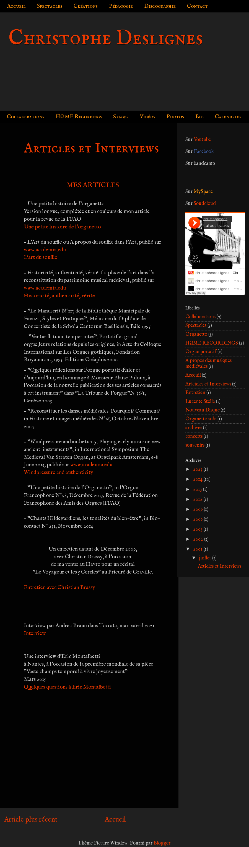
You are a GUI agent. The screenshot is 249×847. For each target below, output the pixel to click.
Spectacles (49, 6)
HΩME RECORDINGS (211, 343)
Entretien (195, 393)
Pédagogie (121, 6)
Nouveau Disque (202, 410)
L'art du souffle (40, 257)
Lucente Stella (200, 401)
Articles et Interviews (219, 566)
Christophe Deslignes (105, 38)
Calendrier (228, 116)
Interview (35, 633)
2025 (198, 469)
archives (193, 428)
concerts (194, 436)
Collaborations (25, 116)
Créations (86, 6)
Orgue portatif (200, 352)
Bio (199, 116)
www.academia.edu (45, 249)
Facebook (204, 151)
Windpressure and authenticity (58, 472)
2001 (198, 549)
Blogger (162, 843)
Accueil (16, 6)
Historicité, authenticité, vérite (59, 295)
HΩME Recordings (79, 116)
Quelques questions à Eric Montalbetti (67, 687)
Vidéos (147, 116)
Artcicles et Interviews (208, 384)
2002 (198, 539)
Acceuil (193, 375)
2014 (198, 479)
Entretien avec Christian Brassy (59, 587)
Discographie (160, 6)
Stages (120, 116)
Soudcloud (205, 203)
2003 (198, 529)
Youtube (202, 140)
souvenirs (194, 445)
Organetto (196, 334)
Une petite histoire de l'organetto (62, 226)
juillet (205, 558)
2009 (198, 509)
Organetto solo (200, 419)
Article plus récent (31, 819)
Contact (197, 6)
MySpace (203, 192)
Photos (175, 116)
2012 (198, 499)
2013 (198, 489)
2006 (198, 519)
